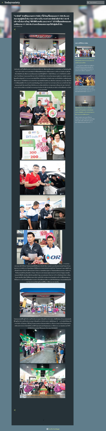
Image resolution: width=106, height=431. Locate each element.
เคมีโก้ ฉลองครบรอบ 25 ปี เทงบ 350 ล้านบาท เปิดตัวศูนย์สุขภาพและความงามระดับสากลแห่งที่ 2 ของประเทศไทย (85, 60)
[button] (15, 29)
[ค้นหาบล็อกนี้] (97, 2)
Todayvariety (12, 2)
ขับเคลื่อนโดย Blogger (53, 429)
